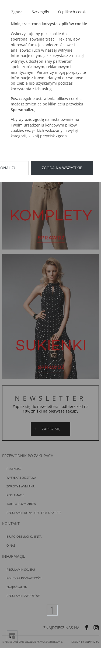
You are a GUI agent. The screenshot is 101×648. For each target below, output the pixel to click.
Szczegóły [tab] (40, 11)
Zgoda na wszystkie (62, 167)
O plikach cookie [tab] (73, 11)
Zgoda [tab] (17, 11)
